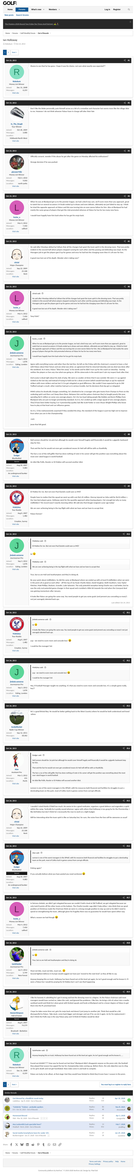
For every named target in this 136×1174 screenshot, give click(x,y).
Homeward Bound (20, 1115)
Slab (14, 1118)
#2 (129, 103)
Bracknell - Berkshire (19, 1031)
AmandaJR (121, 1110)
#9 (129, 486)
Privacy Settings (94, 1164)
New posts (9, 15)
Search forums (22, 15)
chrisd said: (36, 293)
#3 (129, 151)
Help (117, 1161)
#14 (128, 748)
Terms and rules (95, 1161)
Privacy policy (108, 1161)
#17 (128, 897)
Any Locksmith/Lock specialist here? (27, 1124)
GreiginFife (120, 1118)
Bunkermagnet (18, 1135)
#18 (128, 943)
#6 (129, 287)
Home (10, 9)
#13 (128, 706)
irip (124, 1101)
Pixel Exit (94, 1170)
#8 (129, 434)
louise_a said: (37, 339)
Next (13, 52)
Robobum (8, 44)
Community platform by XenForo (60, 1170)
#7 (129, 332)
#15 (128, 801)
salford (24, 228)
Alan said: (35, 853)
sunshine (121, 1135)
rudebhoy (16, 1101)
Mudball (16, 1127)
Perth (25, 781)
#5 (129, 241)
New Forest (22, 975)
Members (53, 9)
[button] (44, 10)
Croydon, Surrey (21, 521)
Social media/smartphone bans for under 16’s (31, 1133)
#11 (128, 612)
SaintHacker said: (38, 1050)
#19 (128, 992)
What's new (36, 9)
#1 (129, 60)
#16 (128, 846)
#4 (129, 196)
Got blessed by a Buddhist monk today (28, 1098)
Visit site (15, 93)
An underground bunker (17, 473)
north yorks (22, 183)
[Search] (128, 10)
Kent (25, 274)
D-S (14, 1110)
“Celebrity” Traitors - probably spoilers (28, 1107)
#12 (128, 660)
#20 (128, 1043)
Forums (22, 9)
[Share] (125, 60)
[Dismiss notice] (130, 22)
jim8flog (122, 1127)
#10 (128, 534)
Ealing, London (21, 364)
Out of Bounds (36, 1101)
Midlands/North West (18, 138)
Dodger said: (37, 755)
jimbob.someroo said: (40, 619)
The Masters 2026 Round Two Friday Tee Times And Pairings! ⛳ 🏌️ (32, 24)
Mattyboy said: (37, 541)
